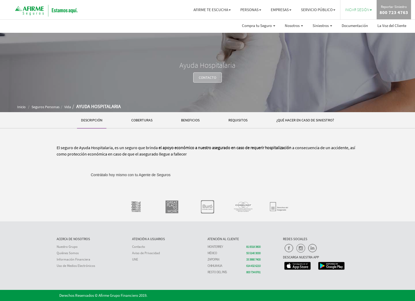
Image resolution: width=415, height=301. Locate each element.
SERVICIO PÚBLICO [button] (318, 9)
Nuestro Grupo (67, 246)
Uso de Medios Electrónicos (76, 265)
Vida (67, 106)
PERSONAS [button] (250, 9)
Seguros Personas (45, 106)
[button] (358, 9)
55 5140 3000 (253, 253)
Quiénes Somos (68, 253)
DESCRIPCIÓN (91, 120)
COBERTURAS (141, 120)
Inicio (21, 106)
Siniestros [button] (322, 25)
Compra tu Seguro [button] (258, 25)
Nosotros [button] (294, 25)
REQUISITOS (237, 120)
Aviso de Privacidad (146, 253)
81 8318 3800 (253, 246)
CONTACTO (207, 77)
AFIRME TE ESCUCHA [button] (212, 9)
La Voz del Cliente (391, 25)
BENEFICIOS (190, 120)
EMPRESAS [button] (281, 9)
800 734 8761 (253, 272)
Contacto (138, 246)
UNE (135, 259)
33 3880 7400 (253, 259)
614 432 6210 (253, 265)
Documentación (355, 25)
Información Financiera (73, 259)
